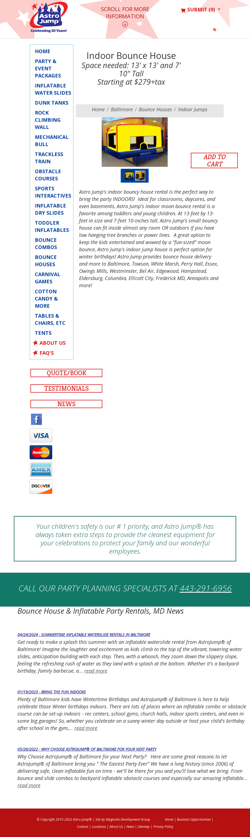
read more (95, 670)
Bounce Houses (46, 261)
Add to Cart (214, 160)
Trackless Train (49, 158)
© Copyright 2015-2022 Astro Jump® (64, 819)
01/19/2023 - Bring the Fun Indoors (51, 692)
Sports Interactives (53, 192)
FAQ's (47, 352)
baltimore (122, 109)
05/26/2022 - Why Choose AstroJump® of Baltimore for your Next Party (86, 749)
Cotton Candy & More (46, 298)
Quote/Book (66, 373)
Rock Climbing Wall (48, 119)
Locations (99, 826)
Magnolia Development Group (128, 819)
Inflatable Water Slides (53, 89)
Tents (43, 333)
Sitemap (144, 826)
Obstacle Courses (48, 175)
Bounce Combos (46, 243)
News (66, 404)
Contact (82, 826)
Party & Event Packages (48, 68)
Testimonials (66, 388)
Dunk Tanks (51, 102)
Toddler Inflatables (52, 226)
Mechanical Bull (52, 140)
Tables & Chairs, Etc (50, 319)
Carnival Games (47, 278)
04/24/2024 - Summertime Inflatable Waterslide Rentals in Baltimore (83, 634)
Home (42, 51)
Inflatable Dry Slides (50, 209)
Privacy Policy (163, 826)
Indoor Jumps (192, 109)
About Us (53, 343)
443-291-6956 (206, 588)
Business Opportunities (194, 819)
